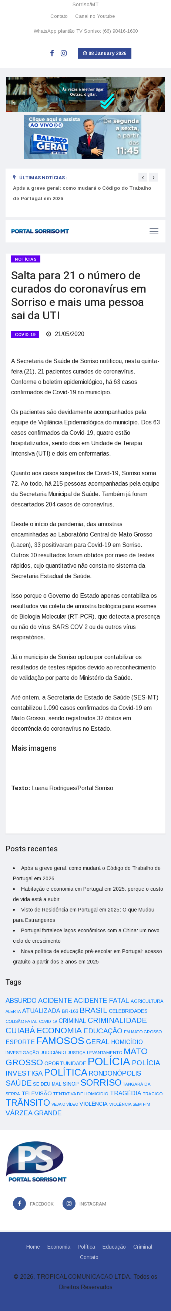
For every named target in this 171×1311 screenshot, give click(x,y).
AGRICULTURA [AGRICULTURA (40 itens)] (147, 1001)
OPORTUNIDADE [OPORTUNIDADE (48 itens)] (65, 1063)
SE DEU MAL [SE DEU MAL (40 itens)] (47, 1084)
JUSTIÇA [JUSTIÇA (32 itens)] (77, 1052)
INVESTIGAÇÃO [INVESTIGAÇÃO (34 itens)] (22, 1052)
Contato (59, 16)
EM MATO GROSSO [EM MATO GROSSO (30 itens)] (143, 1032)
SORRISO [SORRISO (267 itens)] (100, 1082)
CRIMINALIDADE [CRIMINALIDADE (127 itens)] (117, 1020)
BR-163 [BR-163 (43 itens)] (70, 1011)
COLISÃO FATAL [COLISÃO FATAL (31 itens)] (21, 1021)
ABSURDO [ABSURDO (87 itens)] (21, 1000)
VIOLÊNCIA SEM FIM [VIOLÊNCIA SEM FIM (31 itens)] (129, 1104)
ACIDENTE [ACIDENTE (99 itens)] (55, 1000)
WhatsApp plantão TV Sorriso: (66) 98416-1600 (86, 31)
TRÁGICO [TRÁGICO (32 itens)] (152, 1094)
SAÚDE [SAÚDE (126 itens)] (18, 1083)
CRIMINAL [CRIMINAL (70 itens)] (72, 1020)
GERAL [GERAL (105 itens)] (98, 1042)
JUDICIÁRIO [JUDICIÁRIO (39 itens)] (53, 1052)
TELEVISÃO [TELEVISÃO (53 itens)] (36, 1093)
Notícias (26, 259)
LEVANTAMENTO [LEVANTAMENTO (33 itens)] (104, 1052)
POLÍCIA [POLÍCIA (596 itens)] (109, 1061)
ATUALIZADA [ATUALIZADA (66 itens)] (41, 1011)
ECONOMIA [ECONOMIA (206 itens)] (59, 1030)
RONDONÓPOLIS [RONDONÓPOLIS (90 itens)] (115, 1073)
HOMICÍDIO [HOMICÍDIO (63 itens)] (127, 1042)
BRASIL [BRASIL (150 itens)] (93, 1010)
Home (33, 1247)
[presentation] (142, 177)
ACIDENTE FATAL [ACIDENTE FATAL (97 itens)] (101, 1000)
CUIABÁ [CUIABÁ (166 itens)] (20, 1030)
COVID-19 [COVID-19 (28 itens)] (48, 1021)
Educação (114, 1247)
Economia (58, 1247)
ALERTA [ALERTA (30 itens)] (13, 1011)
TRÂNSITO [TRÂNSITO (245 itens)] (28, 1103)
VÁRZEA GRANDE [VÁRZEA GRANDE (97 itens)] (34, 1113)
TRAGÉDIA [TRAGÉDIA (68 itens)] (125, 1093)
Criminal (142, 1247)
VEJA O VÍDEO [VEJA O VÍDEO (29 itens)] (64, 1104)
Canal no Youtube (95, 16)
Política (86, 1247)
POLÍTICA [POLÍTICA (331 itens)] (65, 1072)
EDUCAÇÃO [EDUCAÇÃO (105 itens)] (103, 1031)
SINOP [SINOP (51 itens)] (71, 1084)
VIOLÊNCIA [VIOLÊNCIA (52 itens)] (94, 1104)
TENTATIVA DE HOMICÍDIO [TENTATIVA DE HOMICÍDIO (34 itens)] (80, 1093)
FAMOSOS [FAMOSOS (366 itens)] (60, 1040)
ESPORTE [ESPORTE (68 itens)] (20, 1041)
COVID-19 (25, 334)
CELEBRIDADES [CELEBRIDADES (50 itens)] (128, 1011)
